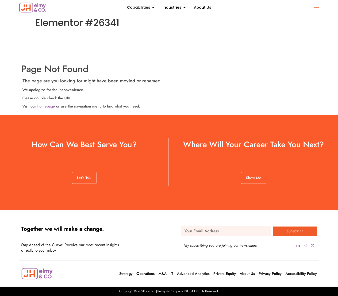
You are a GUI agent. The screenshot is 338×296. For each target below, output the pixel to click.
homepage (46, 106)
